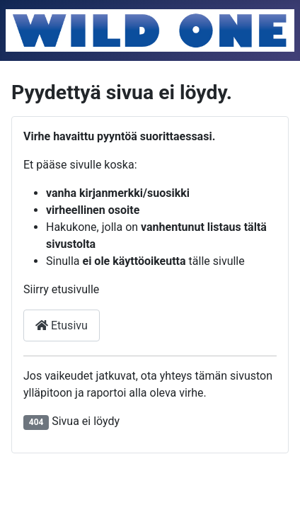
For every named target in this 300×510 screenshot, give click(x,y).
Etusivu (61, 325)
